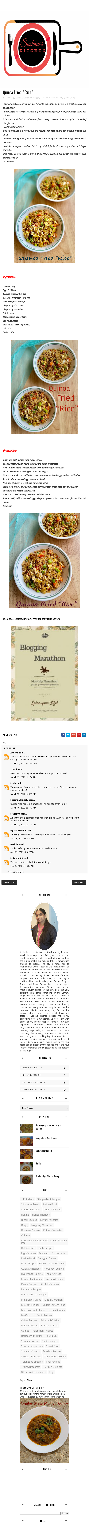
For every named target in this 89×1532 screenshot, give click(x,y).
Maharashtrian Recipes (34, 1294)
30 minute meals (30, 1204)
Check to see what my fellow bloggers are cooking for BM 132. (31, 618)
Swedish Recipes (52, 1351)
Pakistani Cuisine (49, 1320)
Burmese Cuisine (30, 1230)
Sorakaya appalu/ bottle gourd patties (49, 1127)
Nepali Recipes (57, 1310)
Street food (52, 1346)
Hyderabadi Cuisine (32, 1273)
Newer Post (9, 882)
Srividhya (15, 813)
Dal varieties (28, 1248)
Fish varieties (59, 1253)
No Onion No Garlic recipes (36, 1315)
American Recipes (31, 1209)
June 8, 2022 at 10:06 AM (22, 866)
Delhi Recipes (45, 1248)
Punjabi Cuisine (49, 1325)
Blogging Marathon (41, 97)
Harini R (14, 844)
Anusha (14, 752)
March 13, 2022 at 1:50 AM (23, 777)
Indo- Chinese (53, 1273)
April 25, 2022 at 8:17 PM (22, 852)
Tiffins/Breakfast (30, 1366)
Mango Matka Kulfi (44, 1151)
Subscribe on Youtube (45, 1082)
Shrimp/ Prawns (30, 1341)
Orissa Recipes (29, 1320)
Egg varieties (56, 97)
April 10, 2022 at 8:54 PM (22, 838)
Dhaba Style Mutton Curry (47, 1176)
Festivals (44, 1253)
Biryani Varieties (49, 1219)
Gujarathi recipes (31, 1268)
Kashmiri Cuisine (54, 1279)
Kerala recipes (29, 1284)
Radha (13, 783)
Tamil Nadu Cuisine (55, 1356)
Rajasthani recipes (42, 1330)
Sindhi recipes (50, 1341)
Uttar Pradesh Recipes (33, 1372)
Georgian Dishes (47, 1258)
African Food (50, 1204)
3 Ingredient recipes (48, 1199)
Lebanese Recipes (31, 1289)
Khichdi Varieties (49, 1284)
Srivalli (13, 769)
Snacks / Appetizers (32, 1346)
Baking (25, 1214)
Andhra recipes (52, 1209)
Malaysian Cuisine (31, 1299)
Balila (38, 1163)
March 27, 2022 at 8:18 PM (23, 824)
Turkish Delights (52, 1366)
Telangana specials (32, 1361)
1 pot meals (27, 1199)
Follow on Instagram (45, 1089)
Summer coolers (30, 1351)
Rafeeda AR (16, 858)
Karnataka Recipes (31, 1279)
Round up (51, 1335)
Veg (73, 97)
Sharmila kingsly (19, 799)
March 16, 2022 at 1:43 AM (23, 807)
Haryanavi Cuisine (54, 1268)
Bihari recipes (29, 1219)
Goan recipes (28, 1263)
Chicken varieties (52, 1230)
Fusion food (28, 1258)
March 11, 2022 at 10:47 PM (23, 763)
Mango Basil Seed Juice (46, 1138)
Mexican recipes (30, 1304)
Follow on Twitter (45, 1068)
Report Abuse (26, 1380)
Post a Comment (15, 872)
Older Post (79, 882)
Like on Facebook (45, 1075)
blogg (24, 1225)
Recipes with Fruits (31, 1335)
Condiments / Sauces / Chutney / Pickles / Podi (44, 1241)
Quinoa (66, 97)
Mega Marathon (53, 1299)
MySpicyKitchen (18, 830)
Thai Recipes (53, 1361)
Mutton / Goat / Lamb (33, 1310)
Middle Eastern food (54, 1304)
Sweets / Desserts (31, 1356)
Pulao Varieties (29, 1325)
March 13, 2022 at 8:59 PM (23, 794)
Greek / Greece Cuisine (52, 1263)
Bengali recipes (41, 1214)
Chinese (25, 1235)
